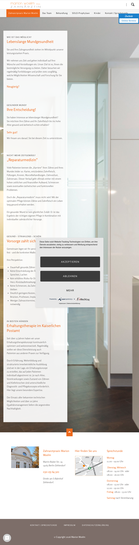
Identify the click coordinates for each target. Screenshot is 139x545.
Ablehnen (70, 276)
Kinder (97, 13)
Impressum (69, 525)
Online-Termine (129, 20)
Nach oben (69, 432)
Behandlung (62, 13)
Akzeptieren (70, 261)
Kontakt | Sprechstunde (116, 13)
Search (132, 4)
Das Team (47, 13)
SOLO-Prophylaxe (81, 13)
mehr (70, 290)
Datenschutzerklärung (95, 525)
